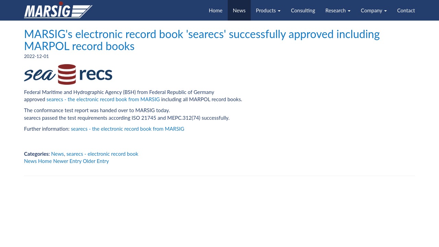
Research (338, 10)
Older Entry (96, 161)
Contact (406, 10)
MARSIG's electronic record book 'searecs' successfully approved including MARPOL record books (202, 39)
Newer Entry (67, 161)
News (239, 10)
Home (216, 10)
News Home (38, 161)
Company (374, 10)
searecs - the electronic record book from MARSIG (103, 99)
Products (268, 10)
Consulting (303, 10)
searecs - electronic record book (102, 154)
